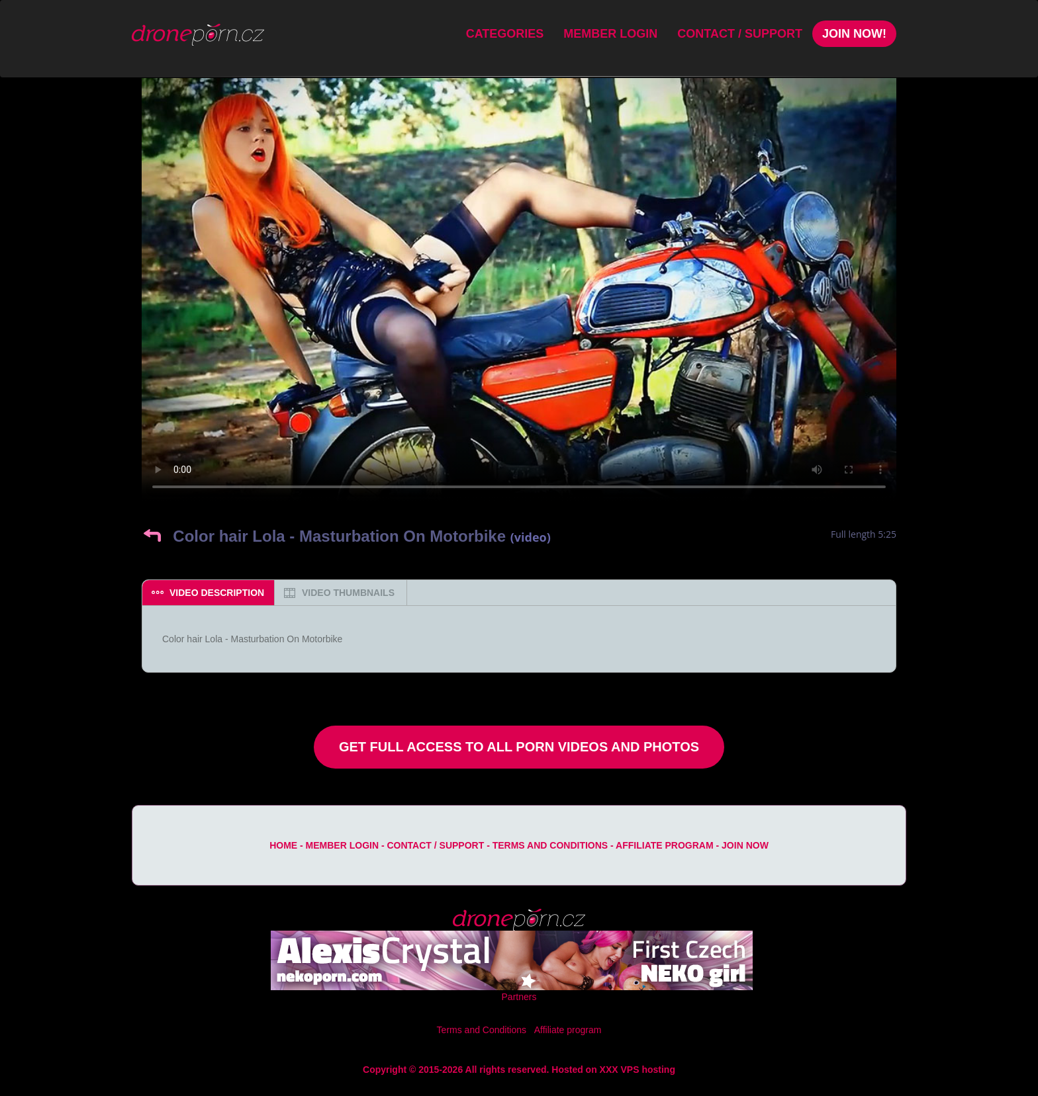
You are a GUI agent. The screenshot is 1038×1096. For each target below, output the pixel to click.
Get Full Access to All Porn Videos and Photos (519, 746)
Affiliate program (665, 845)
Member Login (610, 33)
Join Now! (854, 33)
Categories (505, 33)
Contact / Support (739, 33)
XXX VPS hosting (637, 1069)
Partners (519, 996)
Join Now (745, 845)
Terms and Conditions (550, 845)
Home (283, 845)
